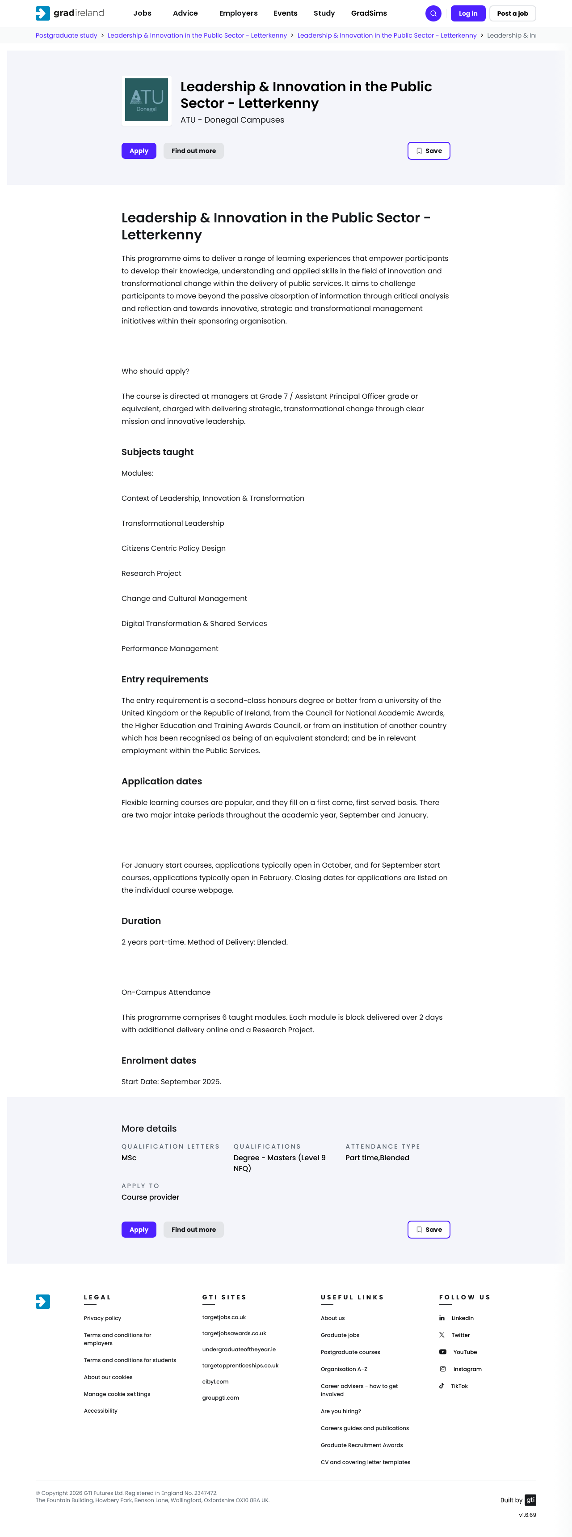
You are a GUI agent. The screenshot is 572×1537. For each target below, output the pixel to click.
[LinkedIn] (456, 1317)
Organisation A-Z (344, 1369)
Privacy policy (103, 1318)
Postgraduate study (66, 35)
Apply (139, 150)
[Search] (433, 13)
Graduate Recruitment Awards (362, 1445)
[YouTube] (458, 1351)
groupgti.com (220, 1398)
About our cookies (108, 1377)
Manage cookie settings (117, 1394)
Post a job (512, 13)
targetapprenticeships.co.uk (240, 1366)
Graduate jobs (340, 1335)
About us (333, 1318)
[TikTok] (453, 1385)
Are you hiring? (341, 1411)
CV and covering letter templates (366, 1462)
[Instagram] (460, 1368)
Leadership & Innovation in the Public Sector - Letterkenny (197, 35)
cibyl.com (215, 1382)
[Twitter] (454, 1334)
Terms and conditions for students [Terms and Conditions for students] (130, 1360)
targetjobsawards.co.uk (234, 1333)
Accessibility (101, 1411)
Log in (468, 13)
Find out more (194, 150)
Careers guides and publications (365, 1428)
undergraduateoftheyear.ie (239, 1350)
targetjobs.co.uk (224, 1317)
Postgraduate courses (350, 1352)
